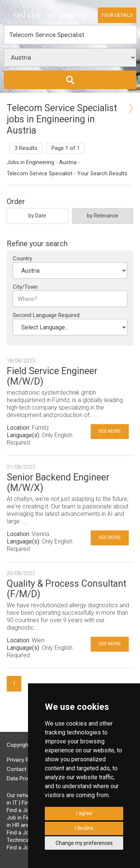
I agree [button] (84, 813)
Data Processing (27, 778)
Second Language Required (46, 315)
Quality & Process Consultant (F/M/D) (66, 588)
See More (110, 431)
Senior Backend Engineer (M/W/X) (58, 482)
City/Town (25, 286)
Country (22, 258)
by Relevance (102, 216)
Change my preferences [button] (84, 843)
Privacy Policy (23, 759)
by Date (37, 216)
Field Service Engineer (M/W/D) (52, 376)
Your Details (117, 15)
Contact (17, 769)
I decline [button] (84, 828)
